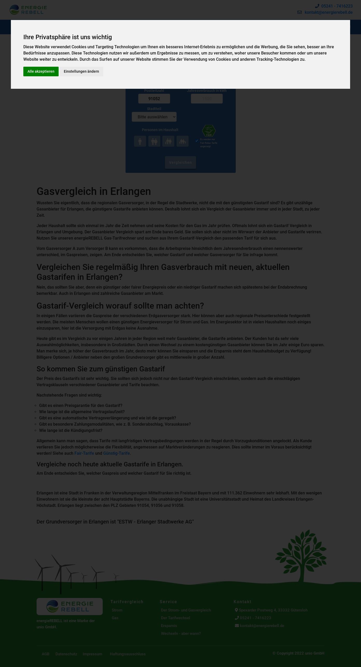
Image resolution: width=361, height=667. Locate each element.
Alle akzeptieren (40, 71)
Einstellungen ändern (81, 71)
